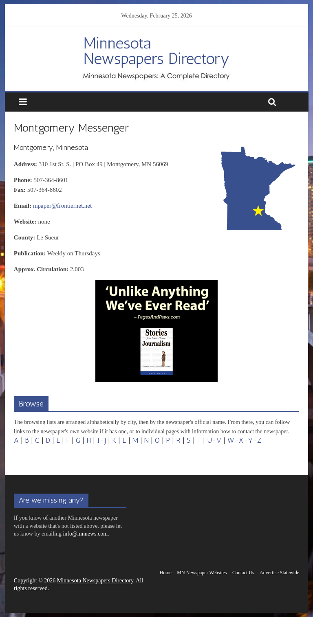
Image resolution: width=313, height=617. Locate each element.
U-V (214, 440)
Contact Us (243, 572)
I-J (101, 440)
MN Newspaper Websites (202, 572)
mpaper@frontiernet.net (62, 205)
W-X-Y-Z (244, 440)
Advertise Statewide (279, 572)
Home (166, 572)
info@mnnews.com (85, 534)
